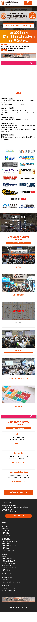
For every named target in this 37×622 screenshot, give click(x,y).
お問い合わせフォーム (9, 597)
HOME (4, 531)
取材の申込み (7, 589)
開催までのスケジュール (9, 559)
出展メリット (6, 552)
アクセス (18, 50)
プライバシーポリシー (9, 599)
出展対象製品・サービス (9, 555)
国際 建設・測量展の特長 (10, 550)
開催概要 (5, 537)
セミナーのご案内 (7, 582)
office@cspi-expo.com (13, 519)
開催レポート (6, 544)
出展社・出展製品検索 (9, 570)
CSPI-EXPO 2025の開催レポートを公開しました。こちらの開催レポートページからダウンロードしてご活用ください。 (18, 114)
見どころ (5, 565)
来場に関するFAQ (8, 567)
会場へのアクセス (8, 579)
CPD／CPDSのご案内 (9, 572)
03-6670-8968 (9, 517)
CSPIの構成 (6, 539)
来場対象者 (6, 542)
